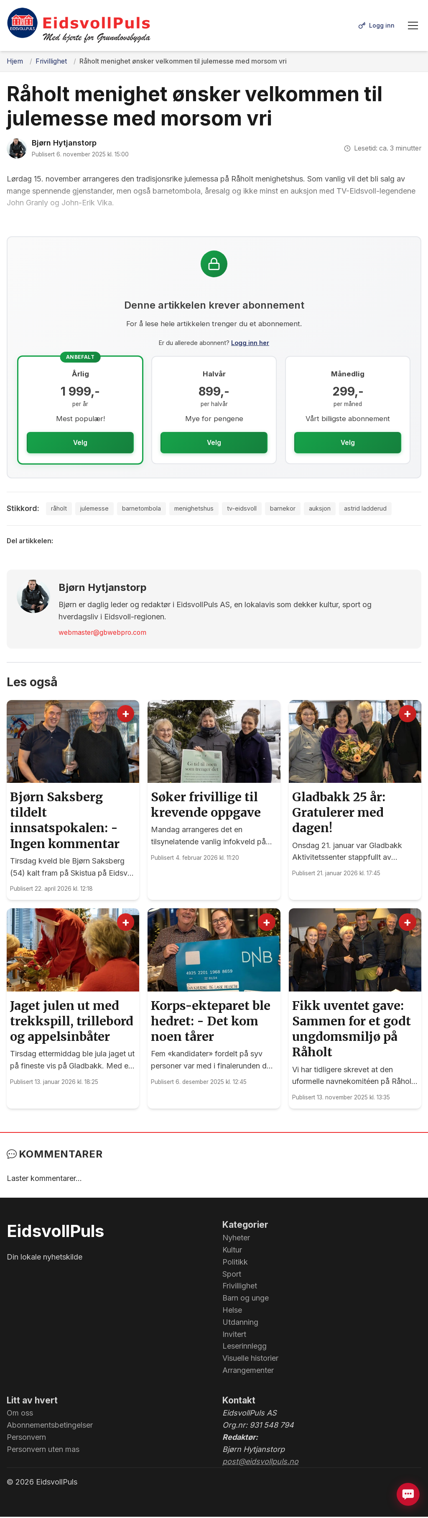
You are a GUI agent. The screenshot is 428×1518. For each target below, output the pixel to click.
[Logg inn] (376, 25)
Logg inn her (250, 342)
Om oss (20, 1414)
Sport (231, 1274)
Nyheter (236, 1238)
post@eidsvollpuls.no (260, 1462)
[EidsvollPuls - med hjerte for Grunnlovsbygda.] (79, 25)
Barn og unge (245, 1299)
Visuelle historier (250, 1359)
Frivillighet (239, 1287)
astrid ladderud (387, 509)
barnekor (299, 509)
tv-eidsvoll (256, 509)
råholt (60, 509)
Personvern (26, 1438)
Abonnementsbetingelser (50, 1426)
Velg (80, 443)
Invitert (234, 1335)
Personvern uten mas (43, 1450)
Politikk (235, 1263)
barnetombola (148, 509)
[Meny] (413, 25)
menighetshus (205, 509)
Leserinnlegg (244, 1347)
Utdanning (240, 1323)
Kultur (232, 1251)
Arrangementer (248, 1371)
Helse (232, 1311)
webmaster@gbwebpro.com (102, 634)
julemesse (97, 509)
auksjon (339, 509)
